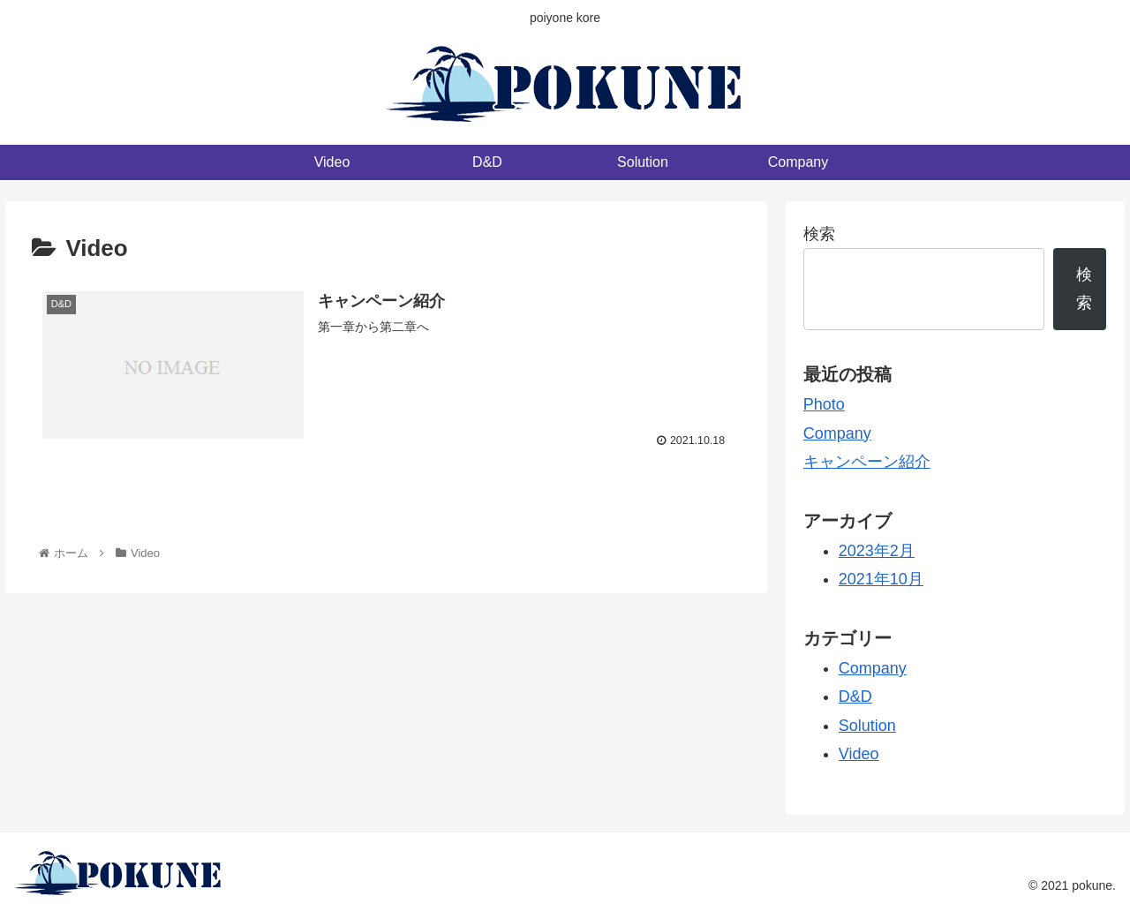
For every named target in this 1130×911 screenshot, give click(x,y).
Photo (824, 404)
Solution (867, 725)
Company (837, 433)
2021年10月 (881, 579)
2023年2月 (877, 551)
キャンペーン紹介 (866, 462)
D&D (855, 696)
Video (859, 754)
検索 (819, 234)
